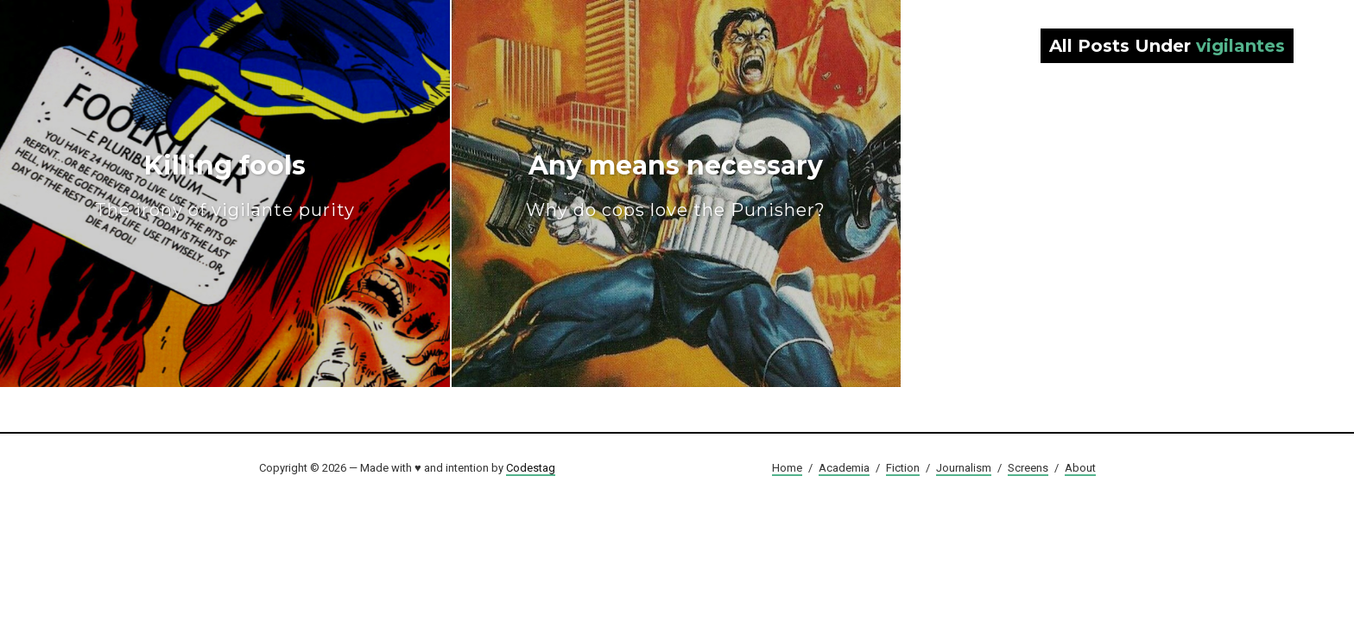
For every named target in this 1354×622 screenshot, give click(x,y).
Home (787, 467)
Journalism (963, 467)
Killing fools (225, 185)
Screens (1028, 467)
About (1080, 467)
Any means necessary (676, 185)
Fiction (903, 467)
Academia (844, 467)
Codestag (530, 467)
